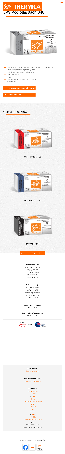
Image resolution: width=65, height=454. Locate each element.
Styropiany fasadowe (32, 137)
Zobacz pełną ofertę (32, 253)
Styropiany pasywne (32, 224)
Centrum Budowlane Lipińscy (33, 401)
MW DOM (33, 394)
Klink (32, 409)
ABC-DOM (33, 417)
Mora (33, 396)
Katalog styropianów (32, 371)
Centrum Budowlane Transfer (33, 420)
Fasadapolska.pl (33, 391)
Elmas (33, 399)
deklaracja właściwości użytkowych (22, 88)
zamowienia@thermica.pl (33, 381)
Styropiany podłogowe (32, 180)
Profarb (32, 412)
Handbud (33, 407)
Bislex (33, 414)
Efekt (32, 404)
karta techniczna (15, 94)
